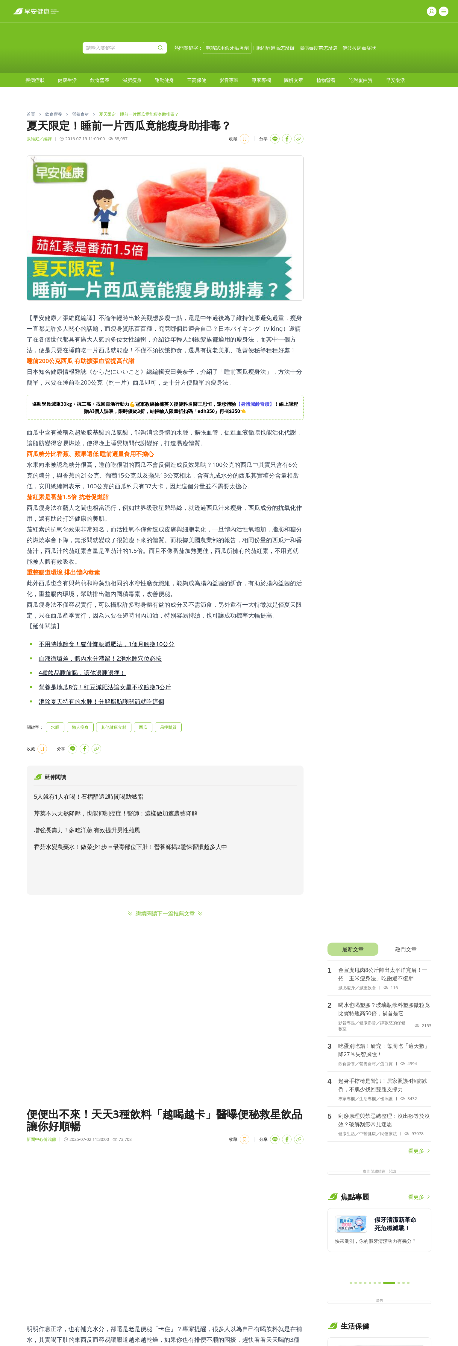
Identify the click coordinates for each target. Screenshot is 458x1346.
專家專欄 (261, 80)
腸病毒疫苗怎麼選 (318, 48)
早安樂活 (395, 80)
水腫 (55, 727)
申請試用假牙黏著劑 (227, 48)
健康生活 (67, 80)
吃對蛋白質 (361, 80)
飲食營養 (99, 80)
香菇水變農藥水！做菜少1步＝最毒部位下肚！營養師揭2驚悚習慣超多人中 (130, 847)
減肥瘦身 (132, 80)
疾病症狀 (35, 80)
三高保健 (196, 80)
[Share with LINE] (275, 139)
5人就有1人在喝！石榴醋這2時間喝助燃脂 (88, 796)
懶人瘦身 (80, 727)
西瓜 (143, 727)
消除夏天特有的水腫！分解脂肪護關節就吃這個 (101, 701)
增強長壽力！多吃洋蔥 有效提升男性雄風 (87, 830)
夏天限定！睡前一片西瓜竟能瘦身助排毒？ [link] (139, 114)
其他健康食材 (113, 727)
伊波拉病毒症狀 (359, 48)
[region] (165, 407)
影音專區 (229, 80)
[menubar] (215, 80)
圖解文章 (293, 80)
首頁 (31, 114)
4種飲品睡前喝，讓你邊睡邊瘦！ (82, 673)
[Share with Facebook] (287, 139)
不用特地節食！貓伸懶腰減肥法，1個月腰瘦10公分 (107, 644)
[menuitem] (35, 80)
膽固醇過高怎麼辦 (275, 48)
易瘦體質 (168, 727)
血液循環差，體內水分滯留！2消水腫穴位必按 (100, 658)
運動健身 (164, 80)
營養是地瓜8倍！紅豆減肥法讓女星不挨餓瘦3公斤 (105, 687)
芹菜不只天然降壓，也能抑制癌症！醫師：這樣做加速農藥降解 (115, 813)
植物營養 (326, 80)
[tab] (352, 949)
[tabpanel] (379, 1058)
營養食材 (80, 114)
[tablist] (379, 949)
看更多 (419, 1150)
